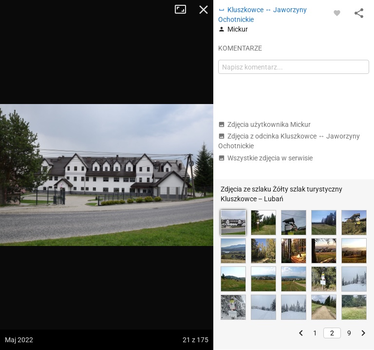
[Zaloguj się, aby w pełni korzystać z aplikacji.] (337, 13)
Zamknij (203, 9)
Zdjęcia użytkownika (264, 124)
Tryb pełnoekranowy (184, 9)
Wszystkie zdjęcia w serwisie (265, 158)
